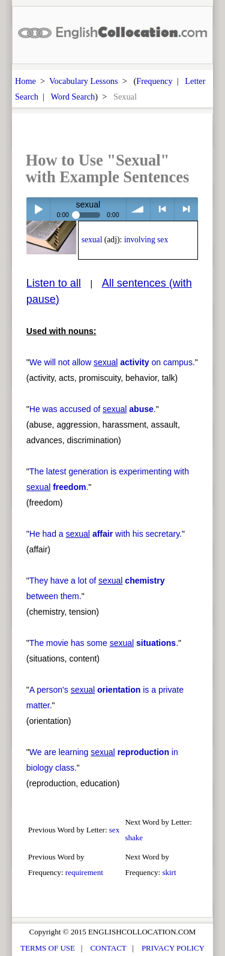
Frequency (154, 81)
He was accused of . (92, 409)
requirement (84, 872)
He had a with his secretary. (105, 534)
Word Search (72, 96)
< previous (162, 209)
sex (114, 829)
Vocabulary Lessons (83, 81)
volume (138, 209)
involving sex (146, 239)
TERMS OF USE (47, 947)
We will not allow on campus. (112, 362)
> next (186, 209)
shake (134, 837)
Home (25, 81)
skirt (169, 872)
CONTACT (108, 947)
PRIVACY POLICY (173, 947)
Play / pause (38, 209)
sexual (92, 239)
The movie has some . (103, 643)
